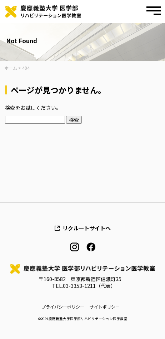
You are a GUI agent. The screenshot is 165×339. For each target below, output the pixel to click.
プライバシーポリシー (62, 307)
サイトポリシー (105, 307)
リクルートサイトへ (86, 228)
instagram (74, 246)
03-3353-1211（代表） (89, 285)
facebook (90, 246)
